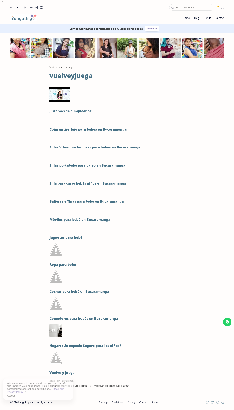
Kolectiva (49, 402)
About (155, 402)
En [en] (18, 7)
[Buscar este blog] (191, 7)
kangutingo (24, 402)
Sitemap (103, 402)
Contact (143, 402)
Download (152, 28)
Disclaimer (117, 402)
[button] (25, 7)
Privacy (131, 402)
